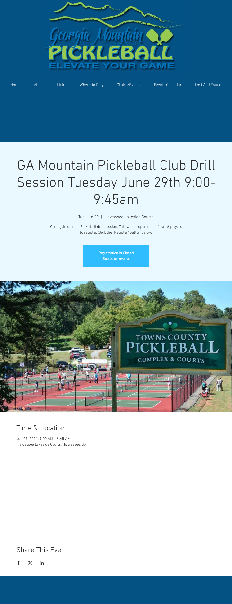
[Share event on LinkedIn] (42, 563)
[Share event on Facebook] (18, 563)
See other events (116, 259)
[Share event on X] (30, 563)
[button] (38, 85)
